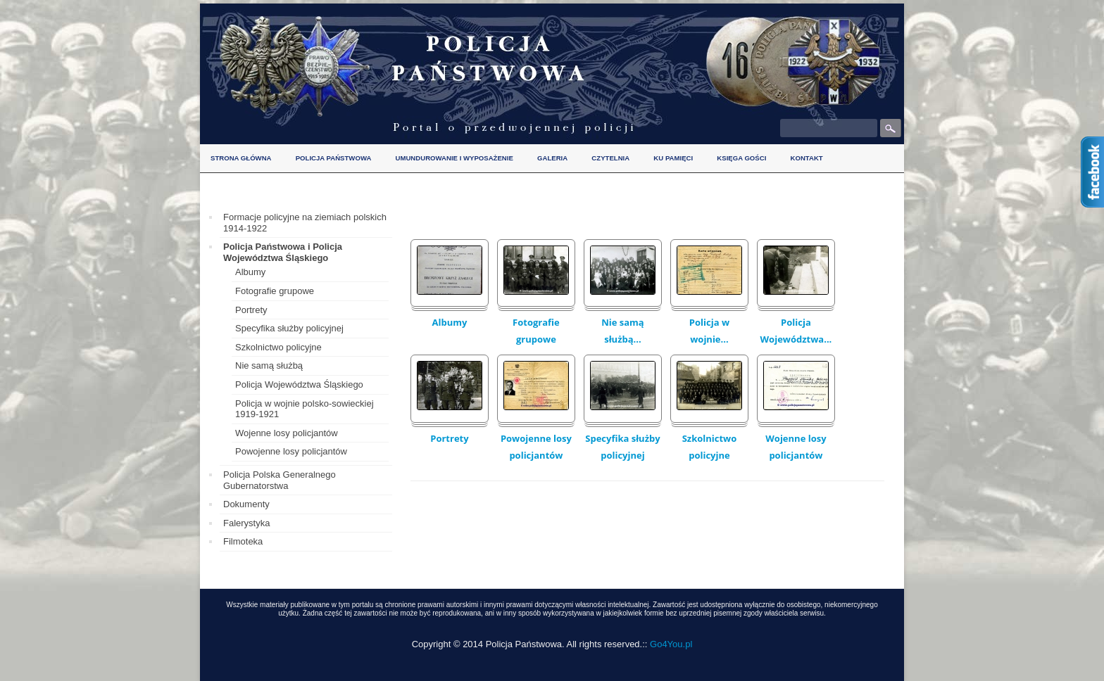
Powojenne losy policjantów (536, 447)
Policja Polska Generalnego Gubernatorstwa (279, 480)
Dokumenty (246, 504)
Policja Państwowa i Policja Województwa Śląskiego (282, 252)
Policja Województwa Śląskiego (299, 384)
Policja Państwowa (334, 158)
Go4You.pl (671, 644)
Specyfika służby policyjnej (622, 447)
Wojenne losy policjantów (795, 447)
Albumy (450, 322)
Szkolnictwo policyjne (709, 447)
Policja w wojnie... (709, 330)
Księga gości (741, 158)
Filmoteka (243, 541)
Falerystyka (246, 523)
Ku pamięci (673, 158)
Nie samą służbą (269, 365)
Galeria (552, 158)
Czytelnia (610, 158)
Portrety (449, 438)
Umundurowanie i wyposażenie (454, 158)
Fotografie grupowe (536, 330)
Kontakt (806, 158)
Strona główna (241, 158)
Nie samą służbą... (622, 330)
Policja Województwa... (796, 330)
